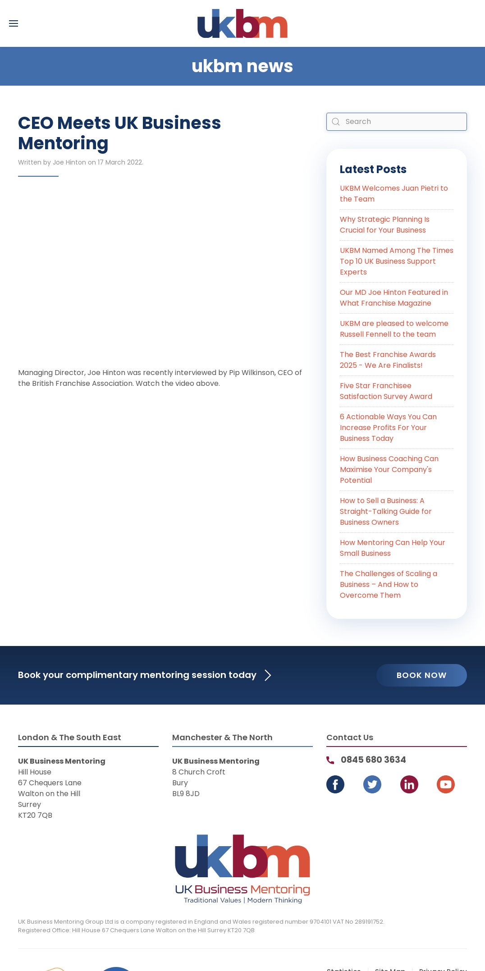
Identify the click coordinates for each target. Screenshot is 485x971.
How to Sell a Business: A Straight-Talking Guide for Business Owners (386, 511)
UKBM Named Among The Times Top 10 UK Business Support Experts (396, 261)
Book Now (422, 675)
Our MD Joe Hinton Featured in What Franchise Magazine (394, 297)
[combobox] (396, 122)
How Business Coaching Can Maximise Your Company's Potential (389, 469)
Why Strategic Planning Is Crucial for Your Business (385, 224)
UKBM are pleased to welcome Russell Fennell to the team (394, 328)
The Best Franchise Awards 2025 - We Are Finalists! (388, 360)
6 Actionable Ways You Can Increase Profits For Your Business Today (388, 428)
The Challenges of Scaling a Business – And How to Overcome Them (388, 584)
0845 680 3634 (373, 760)
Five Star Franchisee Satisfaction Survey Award (386, 391)
